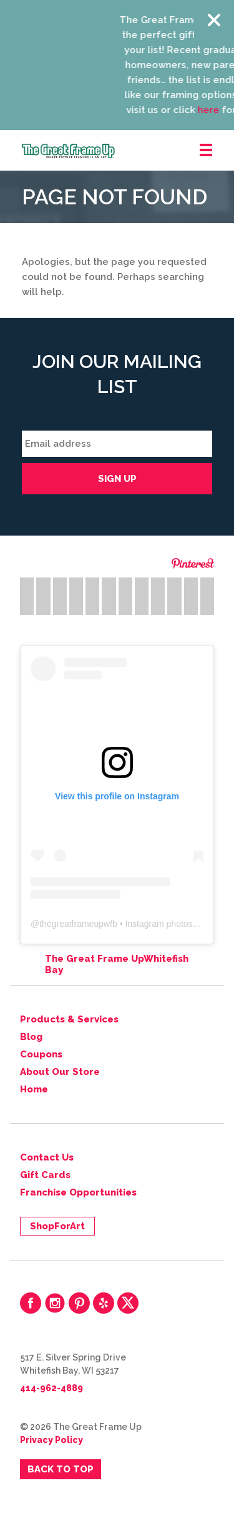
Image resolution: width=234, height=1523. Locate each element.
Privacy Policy (51, 1440)
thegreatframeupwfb (78, 924)
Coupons (41, 1054)
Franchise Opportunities (78, 1192)
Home (34, 1089)
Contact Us (47, 1157)
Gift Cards (45, 1175)
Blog (31, 1036)
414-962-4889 (51, 1388)
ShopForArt (57, 1226)
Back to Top (60, 1469)
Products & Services (69, 1019)
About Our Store (60, 1071)
